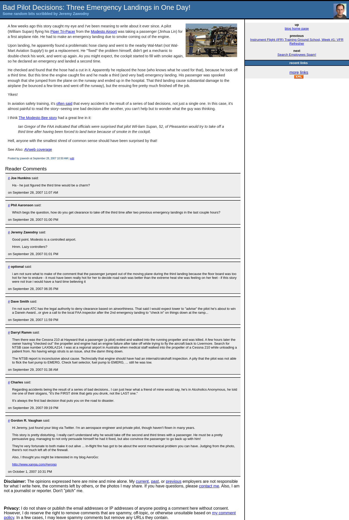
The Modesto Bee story (38, 118)
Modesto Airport (104, 31)
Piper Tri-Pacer (63, 31)
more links (298, 72)
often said (64, 103)
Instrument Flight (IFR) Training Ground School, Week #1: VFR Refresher (297, 41)
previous (173, 481)
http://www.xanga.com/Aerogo (34, 464)
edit (72, 158)
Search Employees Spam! (296, 55)
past (155, 481)
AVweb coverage (38, 149)
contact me (209, 486)
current (142, 481)
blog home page (297, 28)
